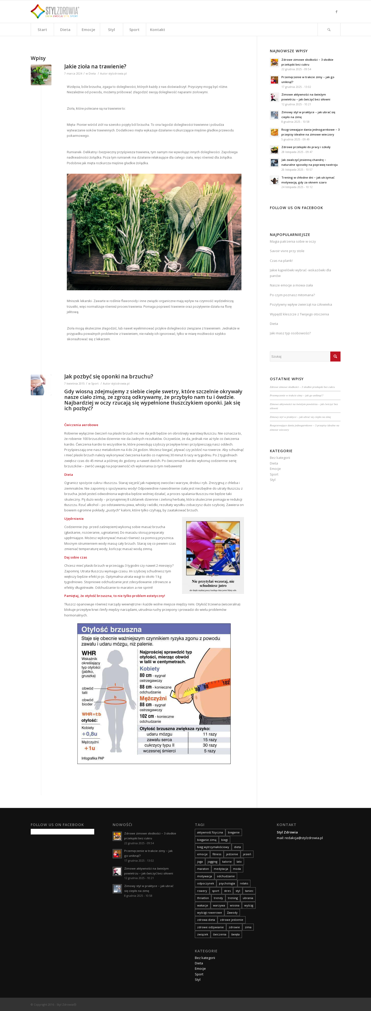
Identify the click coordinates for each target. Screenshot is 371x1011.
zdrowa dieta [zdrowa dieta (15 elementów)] (206, 920)
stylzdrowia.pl (118, 73)
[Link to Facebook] (337, 11)
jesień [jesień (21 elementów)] (247, 854)
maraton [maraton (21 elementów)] (203, 869)
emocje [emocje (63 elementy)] (202, 854)
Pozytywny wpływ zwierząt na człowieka (301, 304)
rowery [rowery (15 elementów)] (202, 891)
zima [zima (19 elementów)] (248, 927)
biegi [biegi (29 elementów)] (224, 840)
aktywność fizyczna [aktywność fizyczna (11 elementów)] (210, 832)
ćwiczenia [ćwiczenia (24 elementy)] (219, 934)
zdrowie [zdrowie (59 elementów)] (234, 927)
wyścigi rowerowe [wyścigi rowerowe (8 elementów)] (209, 912)
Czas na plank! (281, 260)
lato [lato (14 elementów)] (239, 861)
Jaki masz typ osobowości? (290, 333)
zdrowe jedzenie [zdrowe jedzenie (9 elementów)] (231, 920)
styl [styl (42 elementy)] (238, 891)
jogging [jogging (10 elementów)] (212, 861)
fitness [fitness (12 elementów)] (217, 854)
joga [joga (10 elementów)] (200, 861)
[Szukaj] (329, 29)
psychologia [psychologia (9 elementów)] (227, 883)
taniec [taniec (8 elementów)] (249, 891)
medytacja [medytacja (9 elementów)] (221, 869)
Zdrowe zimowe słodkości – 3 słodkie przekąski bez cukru (302, 386)
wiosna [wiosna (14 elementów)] (234, 905)
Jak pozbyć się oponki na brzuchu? (108, 376)
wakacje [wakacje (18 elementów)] (202, 905)
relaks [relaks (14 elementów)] (244, 883)
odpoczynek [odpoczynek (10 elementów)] (205, 883)
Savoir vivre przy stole (287, 251)
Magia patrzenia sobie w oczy (293, 241)
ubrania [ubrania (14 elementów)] (248, 898)
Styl (272, 479)
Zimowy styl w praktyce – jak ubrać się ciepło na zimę (300, 416)
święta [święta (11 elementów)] (235, 934)
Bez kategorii (280, 457)
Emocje (275, 468)
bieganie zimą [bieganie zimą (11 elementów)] (206, 840)
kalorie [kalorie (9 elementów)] (227, 861)
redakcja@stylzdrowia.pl (304, 837)
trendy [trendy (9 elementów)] (218, 898)
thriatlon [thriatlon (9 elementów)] (203, 898)
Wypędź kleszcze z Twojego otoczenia (299, 314)
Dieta (92, 73)
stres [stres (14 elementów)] (227, 891)
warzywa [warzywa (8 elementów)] (219, 905)
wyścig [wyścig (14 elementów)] (248, 905)
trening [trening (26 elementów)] (233, 898)
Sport (95, 383)
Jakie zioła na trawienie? (95, 66)
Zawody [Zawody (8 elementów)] (232, 912)
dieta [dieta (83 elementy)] (237, 847)
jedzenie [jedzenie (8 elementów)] (232, 854)
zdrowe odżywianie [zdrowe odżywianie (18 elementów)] (210, 927)
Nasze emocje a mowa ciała (291, 285)
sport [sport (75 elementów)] (215, 891)
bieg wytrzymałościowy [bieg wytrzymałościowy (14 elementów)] (213, 847)
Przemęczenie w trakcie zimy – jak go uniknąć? (296, 395)
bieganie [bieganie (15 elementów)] (234, 832)
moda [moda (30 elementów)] (237, 869)
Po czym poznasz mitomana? (292, 295)
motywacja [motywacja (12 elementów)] (204, 876)
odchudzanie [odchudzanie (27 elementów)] (226, 876)
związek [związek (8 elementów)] (202, 934)
